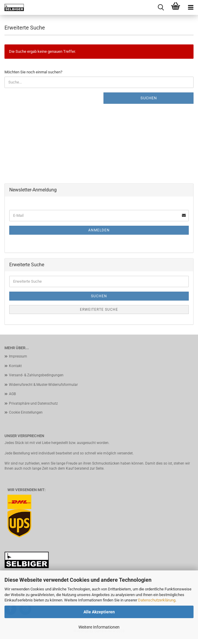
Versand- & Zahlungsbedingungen (36, 375)
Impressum (18, 356)
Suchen (148, 98)
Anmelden (99, 230)
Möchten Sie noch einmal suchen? (33, 72)
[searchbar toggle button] (160, 7)
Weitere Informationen (99, 627)
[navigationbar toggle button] (190, 7)
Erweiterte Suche (99, 309)
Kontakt (15, 366)
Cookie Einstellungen (26, 412)
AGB (12, 394)
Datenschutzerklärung (156, 600)
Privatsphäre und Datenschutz (33, 403)
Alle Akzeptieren (99, 611)
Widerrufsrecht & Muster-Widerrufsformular (43, 385)
